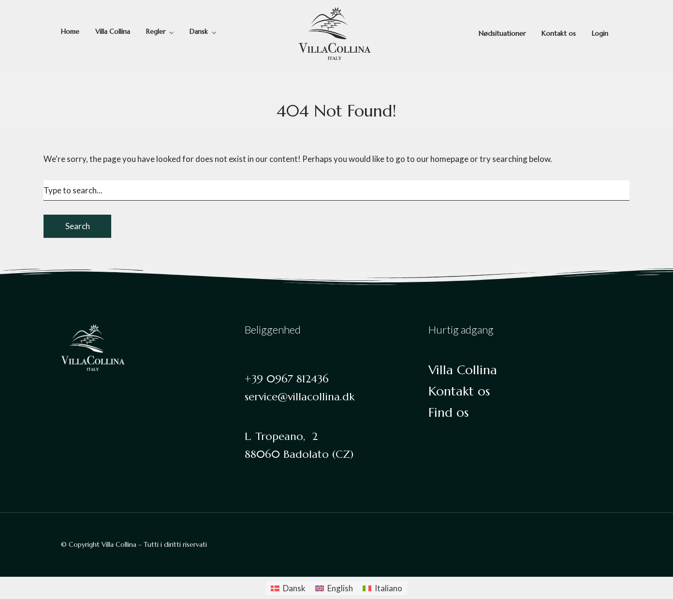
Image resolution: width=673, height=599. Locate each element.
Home (70, 31)
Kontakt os (558, 33)
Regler (155, 31)
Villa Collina (112, 31)
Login (600, 33)
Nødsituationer (502, 33)
